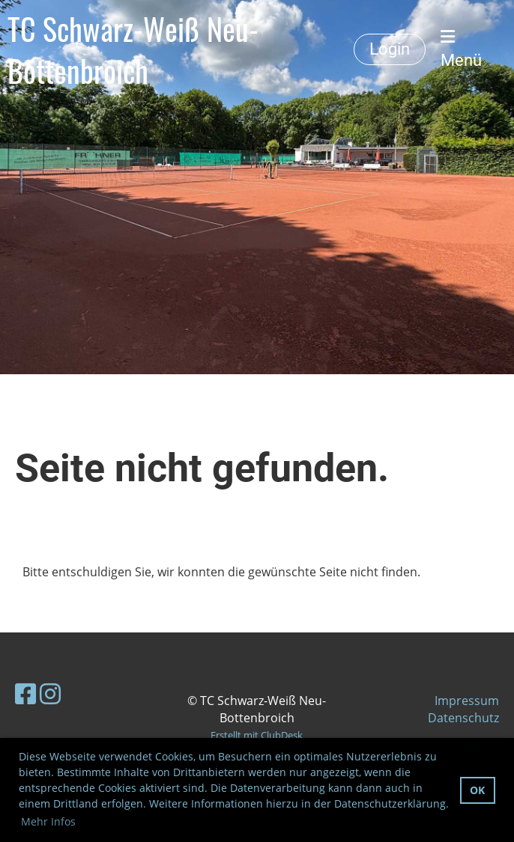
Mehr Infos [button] (48, 821)
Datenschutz (463, 718)
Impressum (467, 700)
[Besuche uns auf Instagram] (50, 693)
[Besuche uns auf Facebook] (25, 693)
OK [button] (477, 790)
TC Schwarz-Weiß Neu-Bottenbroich (132, 49)
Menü (461, 49)
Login (389, 49)
